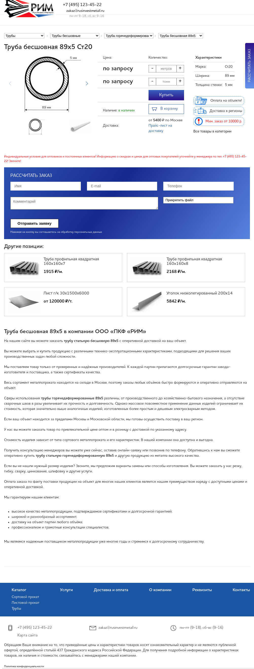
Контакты (241, 590)
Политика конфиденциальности (24, 666)
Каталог (19, 590)
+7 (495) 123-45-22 (82, 5)
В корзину (165, 109)
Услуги (66, 590)
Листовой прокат (25, 603)
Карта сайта (27, 635)
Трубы (16, 608)
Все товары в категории (212, 131)
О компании (160, 590)
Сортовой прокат (25, 597)
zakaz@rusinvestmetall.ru (85, 11)
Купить (166, 95)
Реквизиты (202, 590)
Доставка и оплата (111, 590)
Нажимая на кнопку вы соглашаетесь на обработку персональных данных (56, 232)
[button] (86, 83)
